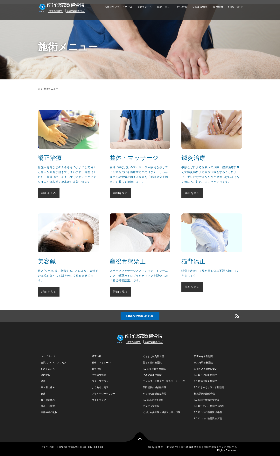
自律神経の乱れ (49, 412)
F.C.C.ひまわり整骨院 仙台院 (209, 406)
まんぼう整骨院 (151, 406)
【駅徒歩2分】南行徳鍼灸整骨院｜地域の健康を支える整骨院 (199, 447)
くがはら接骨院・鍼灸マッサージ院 (161, 412)
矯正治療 (96, 356)
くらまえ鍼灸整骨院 (153, 356)
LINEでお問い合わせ (140, 316)
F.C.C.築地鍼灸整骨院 (154, 368)
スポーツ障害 (48, 406)
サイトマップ (99, 400)
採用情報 (217, 6)
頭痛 (43, 381)
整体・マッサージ (101, 362)
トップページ (48, 356)
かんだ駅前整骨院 (203, 362)
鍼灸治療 (96, 368)
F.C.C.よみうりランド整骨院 (209, 387)
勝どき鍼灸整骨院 (152, 362)
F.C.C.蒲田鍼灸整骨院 (205, 381)
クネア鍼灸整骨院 (152, 375)
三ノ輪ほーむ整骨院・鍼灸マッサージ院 (164, 381)
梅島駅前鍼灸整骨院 (204, 393)
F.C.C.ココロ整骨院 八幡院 (208, 412)
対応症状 (182, 6)
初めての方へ (144, 6)
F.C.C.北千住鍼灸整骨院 (206, 400)
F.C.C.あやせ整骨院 (153, 400)
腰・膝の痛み (48, 400)
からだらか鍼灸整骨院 (154, 393)
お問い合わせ (235, 6)
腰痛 (43, 393)
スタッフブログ (100, 381)
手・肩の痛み (48, 387)
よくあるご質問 (100, 387)
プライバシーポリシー (103, 393)
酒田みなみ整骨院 (203, 356)
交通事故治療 (199, 6)
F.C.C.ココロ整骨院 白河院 (208, 418)
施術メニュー (164, 6)
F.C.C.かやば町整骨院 (205, 375)
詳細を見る (48, 193)
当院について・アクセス (118, 6)
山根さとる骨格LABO (205, 368)
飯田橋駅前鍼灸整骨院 (154, 387)
